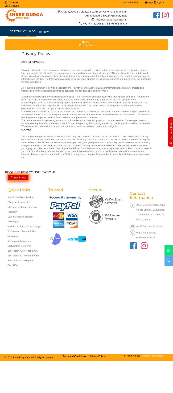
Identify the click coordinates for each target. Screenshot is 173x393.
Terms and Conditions (74, 356)
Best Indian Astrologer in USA (23, 255)
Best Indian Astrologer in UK (22, 250)
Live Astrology (18, 31)
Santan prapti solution (19, 240)
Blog (32, 31)
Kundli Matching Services (20, 197)
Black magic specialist (18, 201)
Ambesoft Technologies (152, 355)
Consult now (18, 177)
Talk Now (43, 31)
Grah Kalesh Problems (19, 245)
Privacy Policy (97, 356)
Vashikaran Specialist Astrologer (24, 226)
